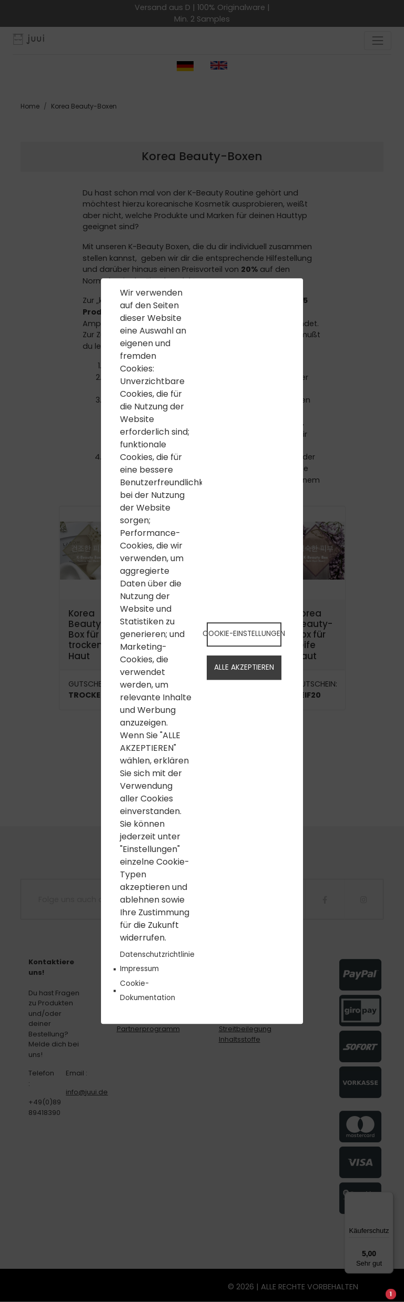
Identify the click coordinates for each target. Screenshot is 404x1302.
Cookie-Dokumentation (147, 990)
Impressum (139, 969)
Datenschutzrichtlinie (157, 955)
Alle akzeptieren (244, 668)
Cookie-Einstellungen (244, 634)
